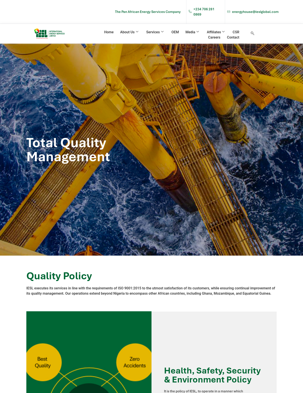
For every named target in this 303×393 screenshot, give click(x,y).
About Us (129, 32)
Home (109, 32)
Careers (214, 37)
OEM (175, 32)
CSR (236, 32)
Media (192, 32)
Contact (233, 37)
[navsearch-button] (252, 33)
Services (155, 32)
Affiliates (216, 32)
